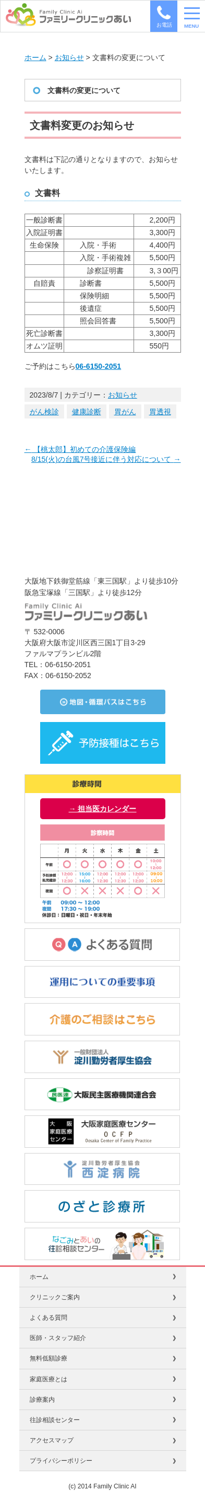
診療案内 (42, 1399)
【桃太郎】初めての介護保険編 (80, 449)
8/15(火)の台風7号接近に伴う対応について (106, 459)
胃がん (125, 411)
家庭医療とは (48, 1379)
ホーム (35, 57)
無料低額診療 (48, 1358)
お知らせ (69, 57)
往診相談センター (55, 1420)
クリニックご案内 (55, 1297)
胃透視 (160, 411)
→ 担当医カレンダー (103, 809)
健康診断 (86, 411)
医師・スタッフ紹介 (58, 1338)
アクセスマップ (52, 1440)
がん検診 (44, 411)
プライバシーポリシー (61, 1460)
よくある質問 (48, 1317)
